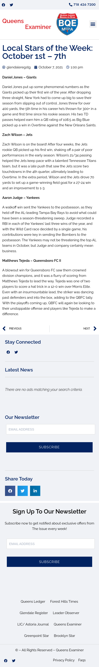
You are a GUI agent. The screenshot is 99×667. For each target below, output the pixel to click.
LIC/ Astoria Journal (33, 624)
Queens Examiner (67, 624)
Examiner (38, 26)
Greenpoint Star (36, 636)
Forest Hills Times (64, 602)
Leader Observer (66, 613)
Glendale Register (34, 613)
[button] (93, 24)
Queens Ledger (33, 602)
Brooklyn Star (64, 636)
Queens (13, 21)
